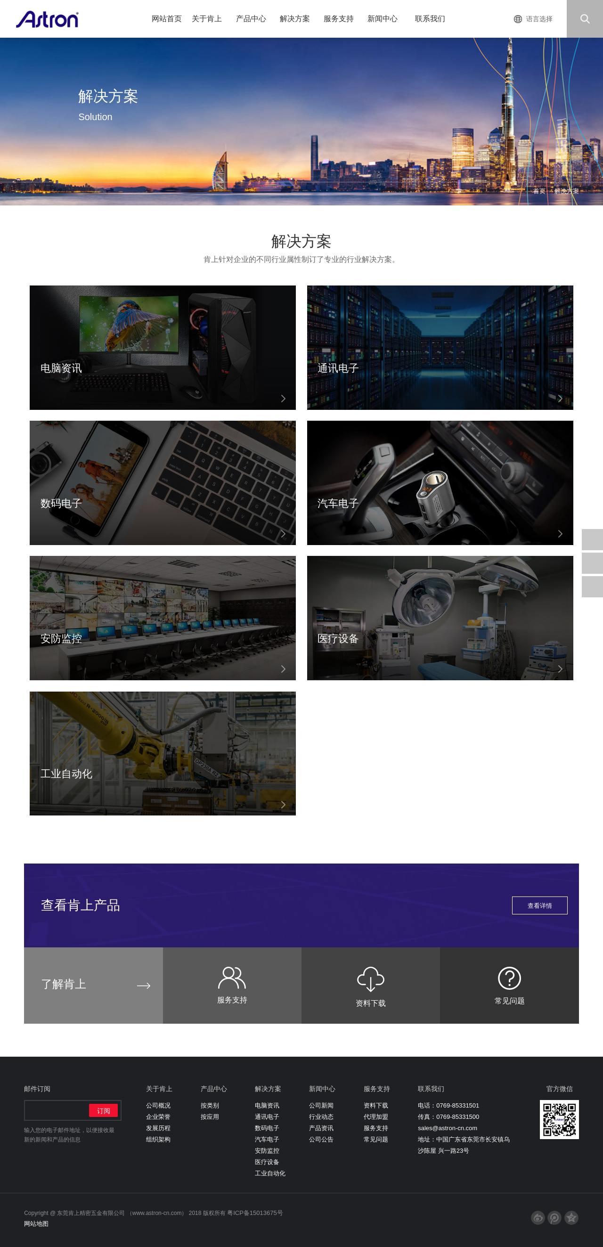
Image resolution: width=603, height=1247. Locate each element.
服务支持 (342, 19)
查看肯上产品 (304, 905)
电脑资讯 (267, 1105)
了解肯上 (63, 984)
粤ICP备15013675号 (255, 1212)
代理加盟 (376, 1116)
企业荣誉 (158, 1116)
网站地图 (36, 1223)
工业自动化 (270, 1173)
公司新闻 (321, 1105)
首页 (539, 191)
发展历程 (158, 1128)
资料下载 (376, 1105)
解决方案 (298, 19)
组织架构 (158, 1139)
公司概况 (158, 1105)
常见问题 (376, 1139)
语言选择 (539, 19)
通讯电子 (267, 1116)
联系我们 (430, 19)
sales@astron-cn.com (447, 1128)
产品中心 (254, 19)
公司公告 (321, 1139)
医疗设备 (267, 1161)
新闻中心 (386, 19)
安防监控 (267, 1150)
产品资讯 (321, 1128)
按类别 (210, 1105)
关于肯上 (210, 19)
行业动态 (321, 1116)
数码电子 (267, 1128)
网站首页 (167, 19)
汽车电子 (267, 1139)
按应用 (210, 1116)
